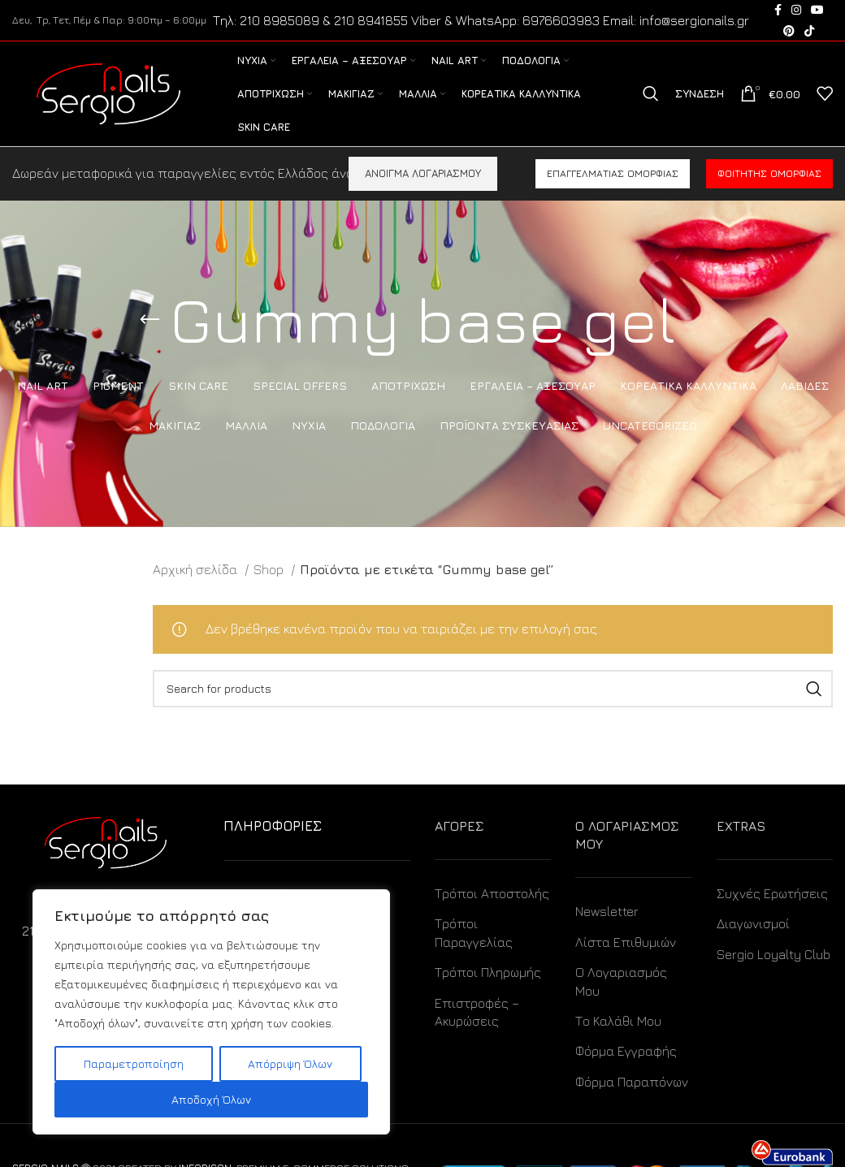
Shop (270, 570)
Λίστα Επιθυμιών (625, 943)
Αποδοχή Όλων (211, 1099)
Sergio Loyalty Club (773, 955)
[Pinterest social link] (789, 30)
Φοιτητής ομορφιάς (769, 174)
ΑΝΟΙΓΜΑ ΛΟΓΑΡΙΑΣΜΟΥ (423, 173)
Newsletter (607, 912)
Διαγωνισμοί (753, 924)
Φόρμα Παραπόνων (631, 1082)
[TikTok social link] (809, 30)
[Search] (651, 94)
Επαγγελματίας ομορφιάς (612, 174)
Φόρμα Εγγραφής (626, 1051)
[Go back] (149, 321)
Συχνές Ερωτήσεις (772, 894)
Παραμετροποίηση (134, 1063)
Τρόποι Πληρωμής (488, 973)
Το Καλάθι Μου (618, 1021)
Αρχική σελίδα (196, 570)
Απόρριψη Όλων (290, 1063)
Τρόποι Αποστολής (492, 894)
